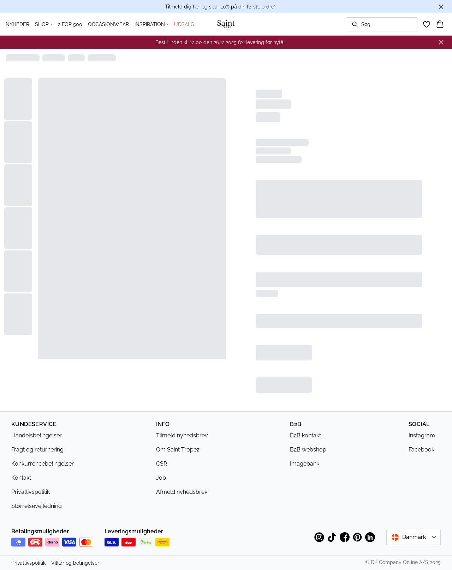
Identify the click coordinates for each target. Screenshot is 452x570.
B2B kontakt (305, 435)
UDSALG (184, 24)
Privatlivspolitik (30, 492)
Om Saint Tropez (178, 449)
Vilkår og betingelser (75, 563)
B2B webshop (308, 449)
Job (161, 477)
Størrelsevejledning (36, 506)
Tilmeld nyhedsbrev (182, 435)
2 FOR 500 (70, 24)
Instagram (422, 435)
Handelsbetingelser (36, 435)
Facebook (421, 449)
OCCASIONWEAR (108, 24)
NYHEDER (17, 24)
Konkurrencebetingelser (42, 463)
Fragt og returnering (37, 449)
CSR (161, 463)
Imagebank (304, 463)
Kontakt (21, 477)
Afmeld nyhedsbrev (182, 492)
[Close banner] (441, 6)
